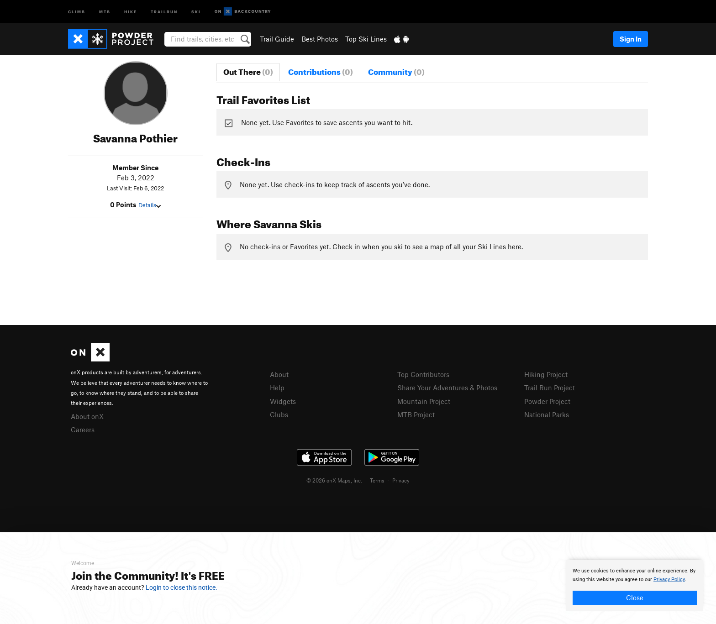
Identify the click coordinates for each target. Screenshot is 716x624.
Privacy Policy (669, 579)
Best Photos (319, 39)
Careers (83, 429)
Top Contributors (423, 374)
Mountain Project (423, 401)
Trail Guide (277, 39)
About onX (87, 416)
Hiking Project (546, 374)
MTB (105, 11)
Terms (377, 480)
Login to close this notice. (181, 587)
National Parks (546, 414)
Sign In (631, 39)
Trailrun (164, 11)
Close (634, 597)
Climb (76, 11)
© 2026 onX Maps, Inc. (334, 480)
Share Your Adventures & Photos (447, 387)
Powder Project (547, 401)
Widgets (283, 401)
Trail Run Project (549, 387)
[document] (635, 585)
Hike (130, 11)
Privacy (401, 480)
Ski (196, 11)
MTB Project (416, 414)
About (279, 374)
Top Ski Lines (366, 39)
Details (149, 205)
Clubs (279, 414)
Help (277, 387)
